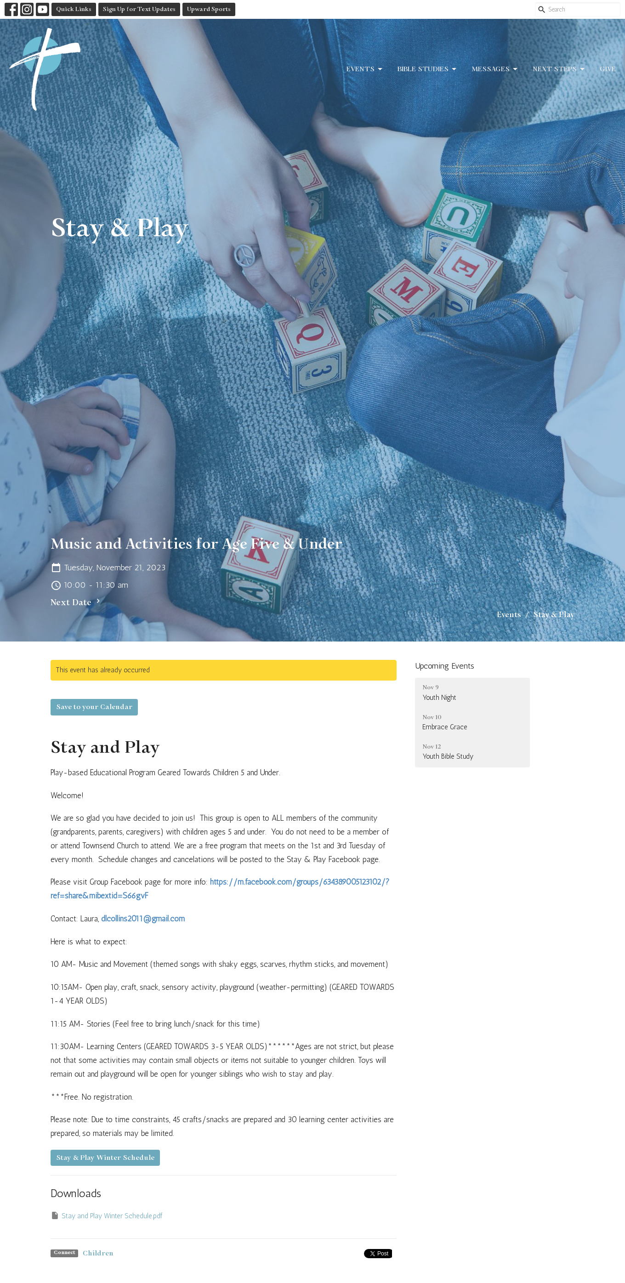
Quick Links (73, 9)
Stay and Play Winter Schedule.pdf (106, 1215)
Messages (495, 69)
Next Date (76, 602)
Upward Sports (209, 9)
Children (98, 1253)
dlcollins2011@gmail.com (143, 918)
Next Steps (559, 69)
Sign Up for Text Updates (139, 9)
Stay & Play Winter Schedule (105, 1157)
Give (608, 69)
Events (365, 69)
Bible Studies (428, 69)
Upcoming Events (444, 666)
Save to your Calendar (94, 707)
